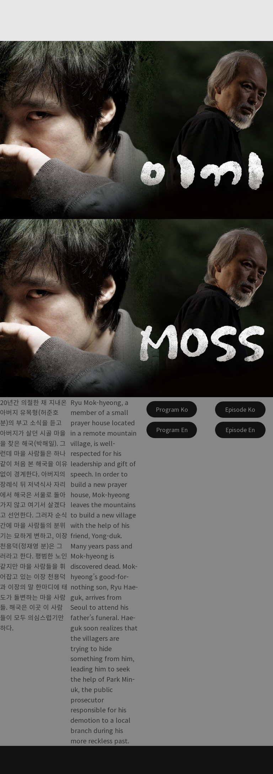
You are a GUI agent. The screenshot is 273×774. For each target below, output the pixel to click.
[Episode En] (240, 430)
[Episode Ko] (240, 409)
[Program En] (171, 430)
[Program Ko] (171, 409)
